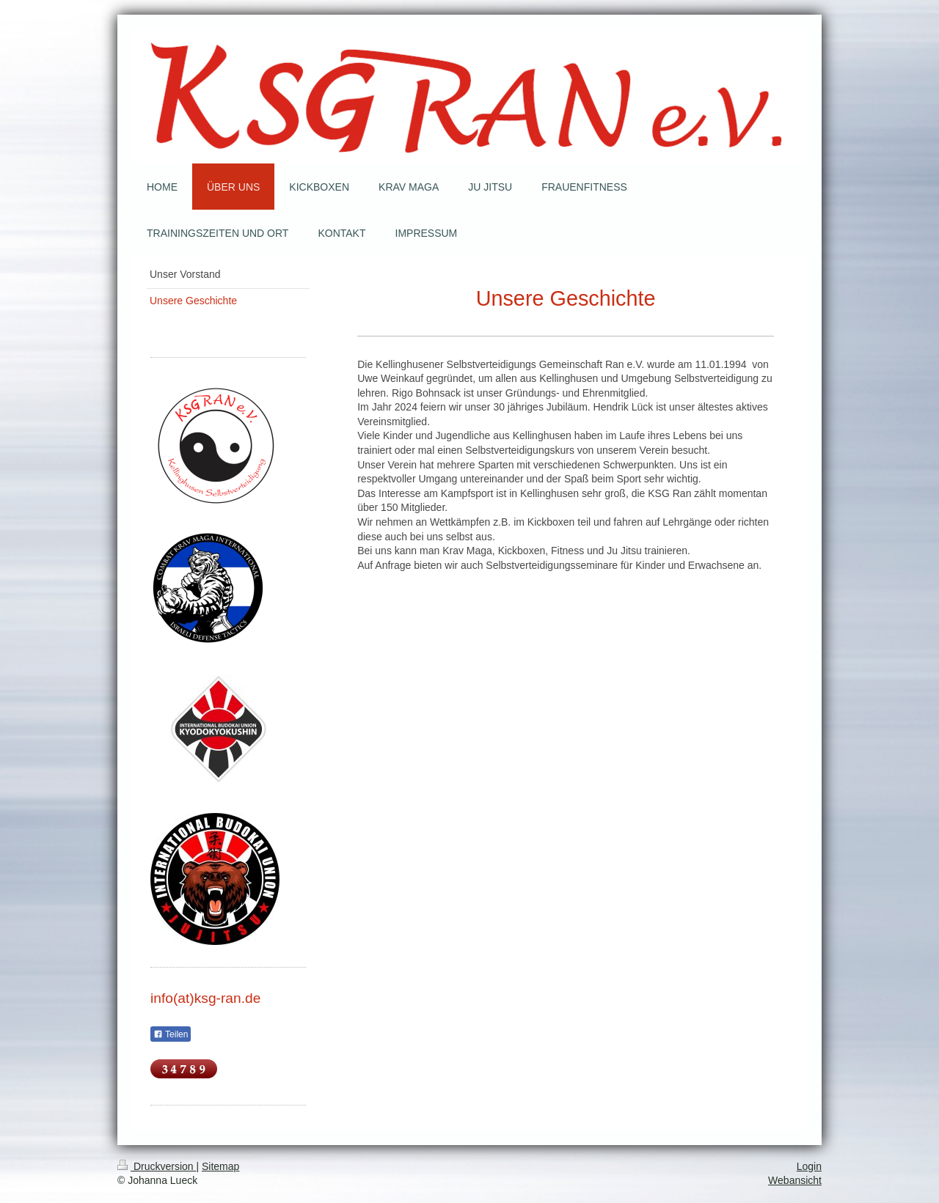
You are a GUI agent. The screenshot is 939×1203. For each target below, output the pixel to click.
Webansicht (795, 1180)
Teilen (170, 1034)
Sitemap (220, 1166)
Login (809, 1166)
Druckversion (156, 1166)
